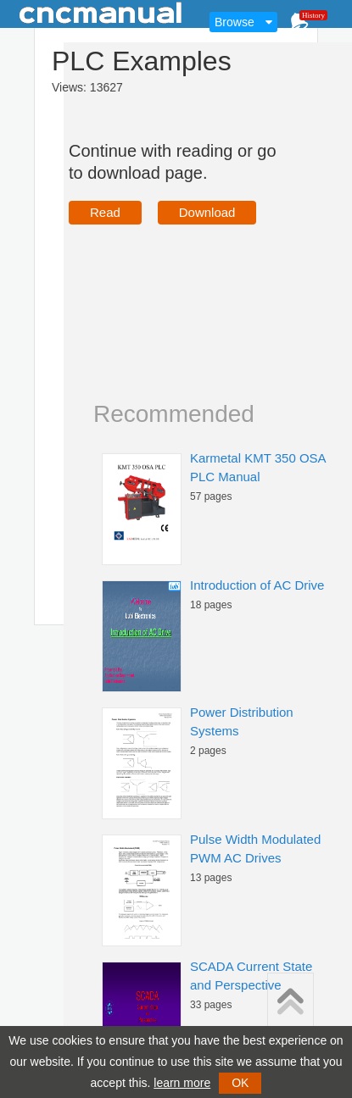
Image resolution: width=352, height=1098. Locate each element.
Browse (234, 22)
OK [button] (240, 1083)
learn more (182, 1083)
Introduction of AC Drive (257, 585)
